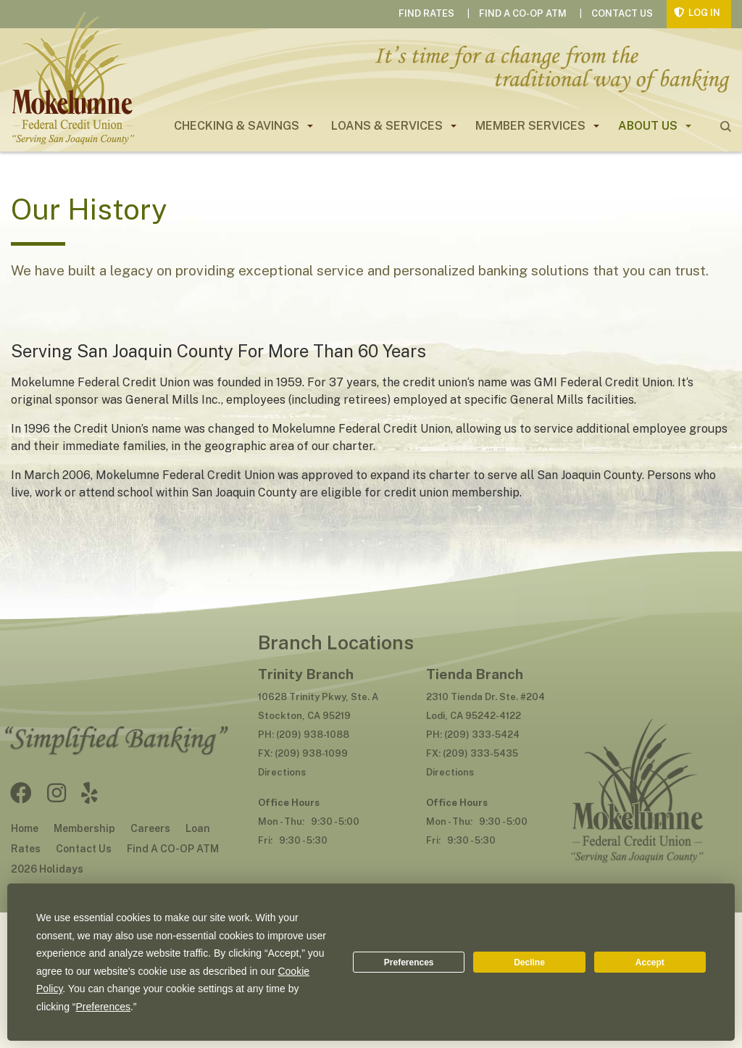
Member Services (530, 126)
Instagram (56, 793)
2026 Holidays (47, 869)
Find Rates (426, 13)
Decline (529, 962)
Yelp (89, 793)
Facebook (21, 793)
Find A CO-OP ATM (523, 13)
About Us (648, 126)
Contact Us (622, 13)
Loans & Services (387, 126)
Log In (704, 12)
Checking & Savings (236, 126)
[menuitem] (238, 126)
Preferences (409, 962)
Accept (649, 962)
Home (24, 828)
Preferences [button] (103, 1006)
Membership (84, 828)
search (725, 126)
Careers (150, 828)
